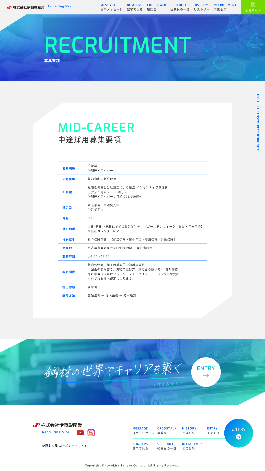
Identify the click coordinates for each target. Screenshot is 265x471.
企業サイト (253, 7)
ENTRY (238, 433)
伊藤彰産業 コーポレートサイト (65, 446)
